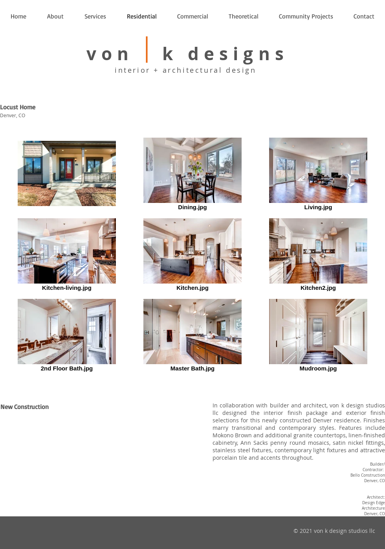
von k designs (187, 54)
